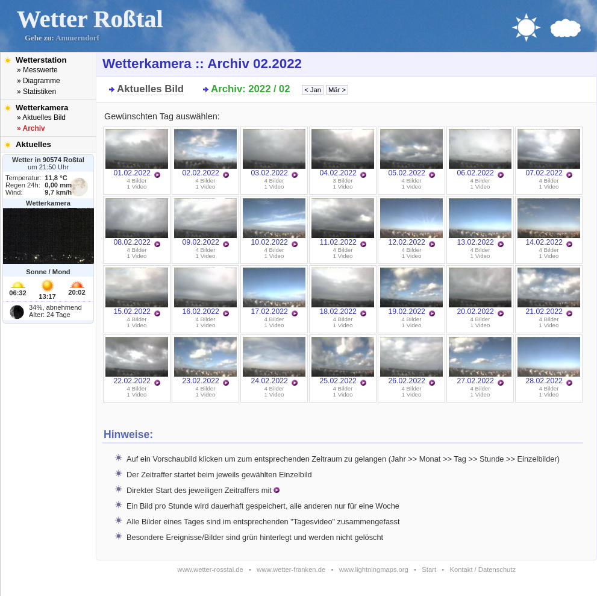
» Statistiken (36, 91)
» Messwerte (37, 70)
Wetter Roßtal (90, 19)
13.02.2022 (480, 222)
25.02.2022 (342, 361)
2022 (259, 89)
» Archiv (31, 128)
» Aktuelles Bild (41, 117)
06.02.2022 (480, 153)
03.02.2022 (274, 153)
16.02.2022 (205, 292)
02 (284, 89)
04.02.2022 (342, 153)
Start (429, 569)
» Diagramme (38, 81)
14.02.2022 (548, 222)
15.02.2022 (136, 292)
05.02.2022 (411, 153)
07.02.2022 (548, 153)
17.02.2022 (274, 292)
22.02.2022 (136, 361)
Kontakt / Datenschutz (483, 569)
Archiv (226, 89)
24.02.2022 (274, 361)
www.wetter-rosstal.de (210, 569)
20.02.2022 (480, 292)
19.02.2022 (411, 292)
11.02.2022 (342, 222)
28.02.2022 (548, 361)
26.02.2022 (411, 361)
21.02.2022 (548, 292)
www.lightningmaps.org (373, 569)
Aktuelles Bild (150, 89)
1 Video (137, 186)
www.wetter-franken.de (291, 569)
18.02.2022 (342, 292)
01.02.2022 (136, 153)
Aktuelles (33, 144)
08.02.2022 (136, 222)
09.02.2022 (205, 222)
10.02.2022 (274, 222)
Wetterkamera (42, 107)
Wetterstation (41, 59)
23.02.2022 (205, 361)
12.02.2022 (411, 222)
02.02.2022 (205, 153)
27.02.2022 (480, 361)
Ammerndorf (77, 38)
